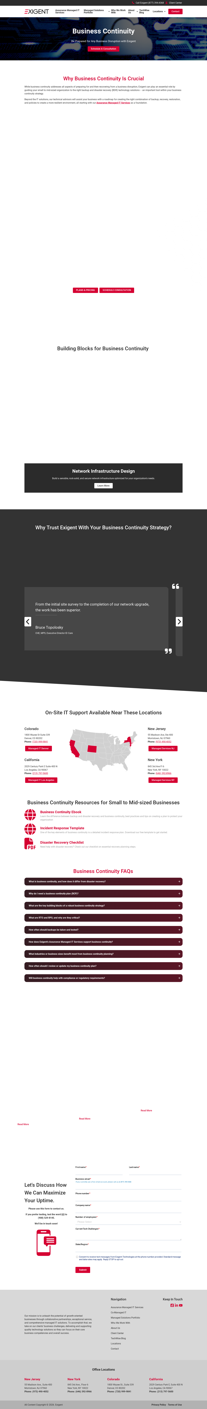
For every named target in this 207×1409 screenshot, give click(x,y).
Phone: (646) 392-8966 (80, 1391)
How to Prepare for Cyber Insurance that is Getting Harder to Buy (103, 1084)
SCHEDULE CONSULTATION (117, 290)
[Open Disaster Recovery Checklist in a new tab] (62, 842)
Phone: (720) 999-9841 (119, 1391)
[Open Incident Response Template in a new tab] (62, 828)
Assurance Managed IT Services (67, 11)
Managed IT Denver (38, 748)
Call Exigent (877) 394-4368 (148, 2)
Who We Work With (118, 11)
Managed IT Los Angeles (41, 780)
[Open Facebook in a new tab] (172, 1305)
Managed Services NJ (163, 748)
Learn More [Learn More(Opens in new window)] (103, 485)
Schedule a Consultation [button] (103, 48)
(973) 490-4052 (163, 741)
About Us (131, 11)
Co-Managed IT (118, 1312)
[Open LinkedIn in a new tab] (176, 1305)
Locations (158, 11)
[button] (103, 881)
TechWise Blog (144, 11)
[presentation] (30, 817)
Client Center (173, 2)
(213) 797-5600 (40, 773)
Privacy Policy (159, 1404)
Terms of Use (175, 1404)
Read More (23, 1124)
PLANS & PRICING (85, 290)
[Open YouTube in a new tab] (181, 1305)
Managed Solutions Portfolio (94, 11)
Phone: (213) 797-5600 (161, 1391)
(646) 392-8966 (163, 773)
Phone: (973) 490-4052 (36, 1391)
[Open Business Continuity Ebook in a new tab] (60, 812)
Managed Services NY (163, 780)
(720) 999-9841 (40, 741)
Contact (175, 11)
